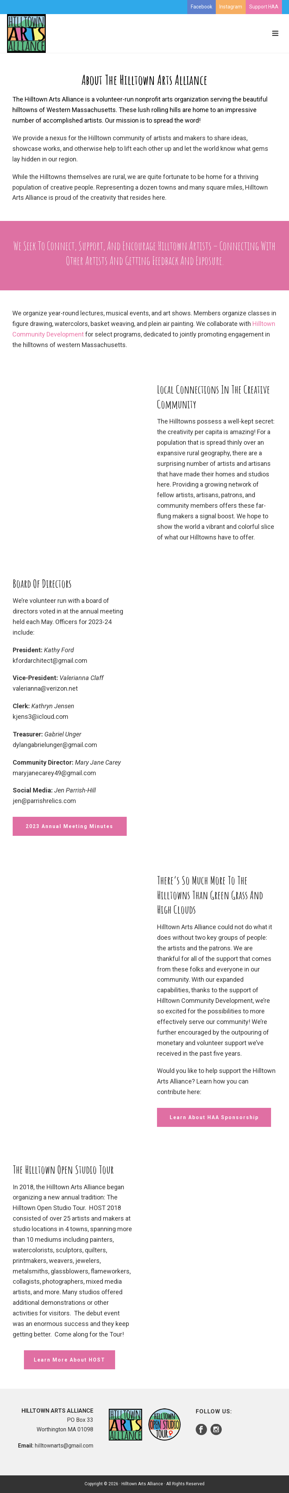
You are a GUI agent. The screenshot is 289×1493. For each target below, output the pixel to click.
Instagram (230, 7)
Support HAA (263, 7)
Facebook (201, 7)
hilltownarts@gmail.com (64, 1445)
